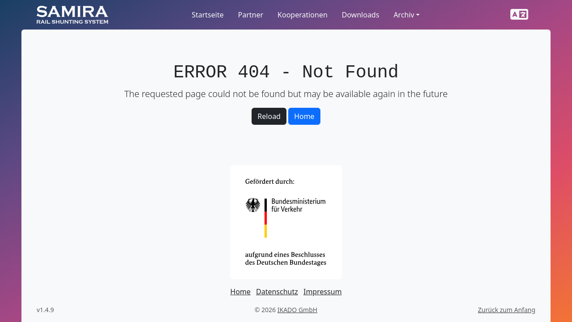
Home (304, 116)
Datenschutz (277, 292)
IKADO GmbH (297, 309)
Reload (269, 116)
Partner (250, 15)
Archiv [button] (404, 15)
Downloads (360, 15)
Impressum (322, 292)
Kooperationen (303, 15)
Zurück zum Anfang (506, 309)
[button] (519, 15)
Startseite (208, 15)
